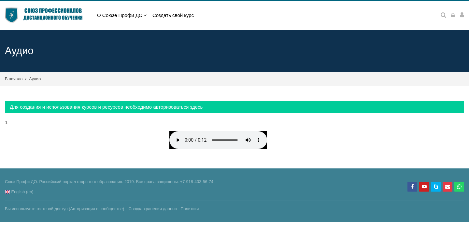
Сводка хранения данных (152, 208)
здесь (196, 107)
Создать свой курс (173, 15)
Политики (189, 208)
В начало (13, 78)
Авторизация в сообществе (96, 208)
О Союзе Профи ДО (120, 15)
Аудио (35, 78)
